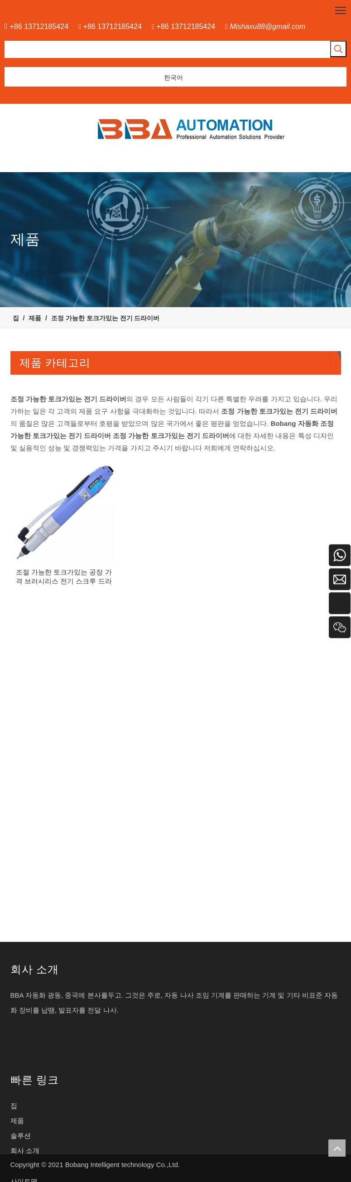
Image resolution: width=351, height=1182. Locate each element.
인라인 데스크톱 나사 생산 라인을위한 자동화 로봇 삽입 (95, 705)
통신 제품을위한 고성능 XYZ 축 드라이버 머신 (80, 857)
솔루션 (20, 1135)
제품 (17, 1120)
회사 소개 (24, 1150)
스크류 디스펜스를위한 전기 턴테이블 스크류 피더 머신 (94, 554)
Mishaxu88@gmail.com (268, 26)
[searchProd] (167, 49)
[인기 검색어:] (338, 49)
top (337, 1148)
